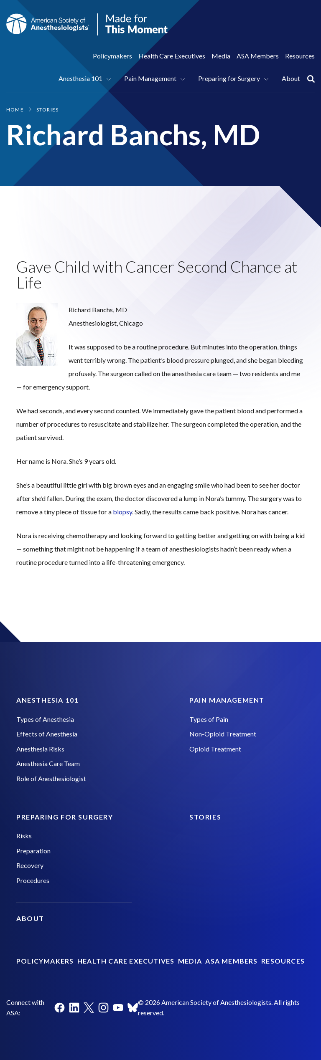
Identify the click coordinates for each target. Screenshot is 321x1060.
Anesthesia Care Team (48, 763)
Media (220, 56)
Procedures (32, 880)
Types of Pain (208, 719)
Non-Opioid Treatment (222, 734)
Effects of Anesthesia (46, 734)
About (291, 78)
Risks (24, 836)
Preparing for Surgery (229, 78)
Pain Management (150, 78)
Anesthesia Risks (40, 749)
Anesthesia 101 (80, 78)
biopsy (122, 512)
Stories (47, 109)
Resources (300, 56)
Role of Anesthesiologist (51, 778)
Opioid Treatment (215, 749)
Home (15, 109)
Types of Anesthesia (45, 719)
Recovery (29, 865)
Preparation (33, 851)
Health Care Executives (171, 56)
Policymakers (112, 56)
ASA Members (258, 56)
